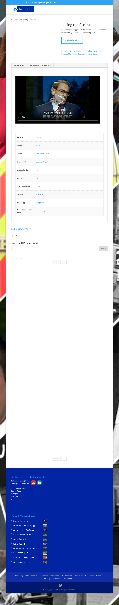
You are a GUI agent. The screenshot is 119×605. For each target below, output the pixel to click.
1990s (38, 137)
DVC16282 (40, 194)
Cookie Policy (95, 576)
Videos (19, 19)
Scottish (96, 54)
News (38, 145)
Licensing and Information (26, 576)
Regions (88, 54)
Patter (74, 54)
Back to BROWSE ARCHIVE (21, 229)
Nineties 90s (66, 54)
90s (78, 51)
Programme (40, 202)
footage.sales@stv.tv (21, 481)
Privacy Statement (52, 578)
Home (13, 19)
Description (19, 65)
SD (37, 178)
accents (84, 51)
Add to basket (72, 40)
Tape (38, 186)
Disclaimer (67, 578)
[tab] (19, 65)
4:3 (37, 170)
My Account (67, 576)
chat (90, 51)
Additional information (40, 65)
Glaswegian (97, 51)
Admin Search (80, 576)
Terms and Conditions (50, 576)
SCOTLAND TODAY (42, 154)
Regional (81, 54)
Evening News (41, 162)
